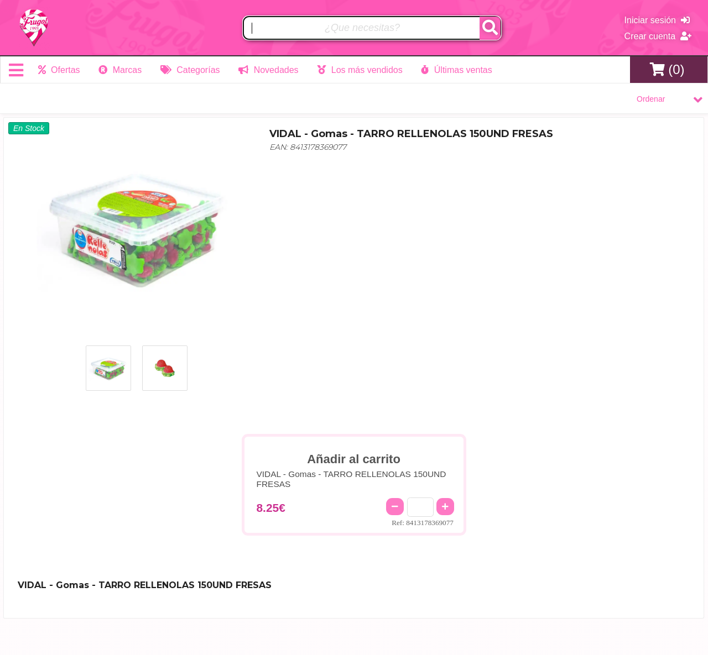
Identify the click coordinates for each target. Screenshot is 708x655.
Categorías (190, 70)
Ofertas (59, 70)
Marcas (120, 70)
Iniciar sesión (657, 20)
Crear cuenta (657, 36)
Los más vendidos (359, 70)
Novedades (268, 70)
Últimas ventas (456, 70)
